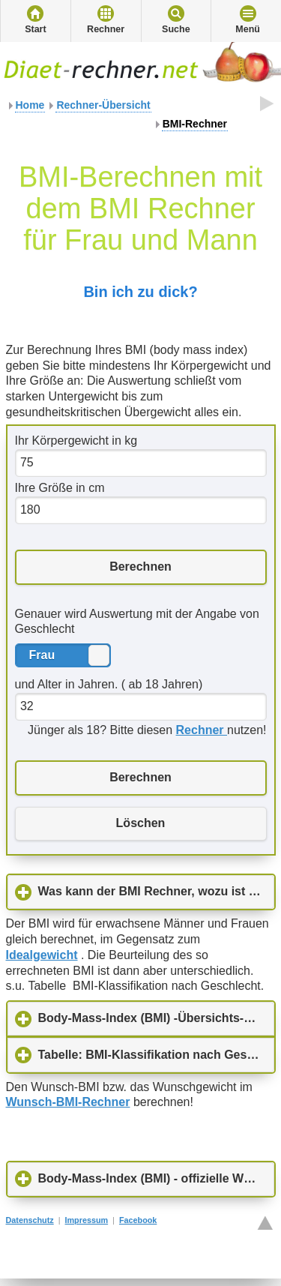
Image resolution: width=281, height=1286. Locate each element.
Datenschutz (30, 1220)
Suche (176, 29)
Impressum (87, 1220)
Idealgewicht (42, 955)
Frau (98, 655)
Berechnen (140, 566)
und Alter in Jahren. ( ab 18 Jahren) (109, 684)
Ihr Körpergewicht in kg (76, 440)
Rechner (105, 29)
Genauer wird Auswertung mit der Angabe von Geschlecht (137, 621)
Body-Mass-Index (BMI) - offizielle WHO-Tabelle (156, 1178)
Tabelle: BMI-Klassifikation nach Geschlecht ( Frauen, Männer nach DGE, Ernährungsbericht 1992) (156, 1054)
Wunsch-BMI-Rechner (68, 1102)
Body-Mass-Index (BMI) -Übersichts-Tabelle (156, 1017)
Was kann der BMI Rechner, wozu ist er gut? (156, 891)
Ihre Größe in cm (60, 487)
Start (35, 29)
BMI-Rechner (195, 124)
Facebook (138, 1220)
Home (30, 105)
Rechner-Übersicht (103, 105)
